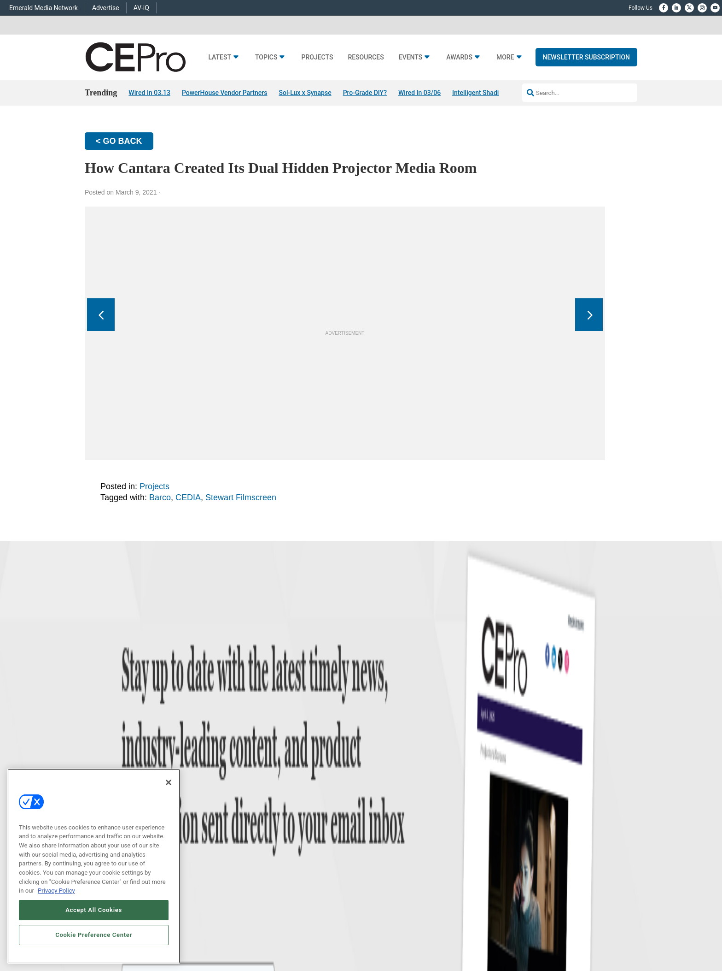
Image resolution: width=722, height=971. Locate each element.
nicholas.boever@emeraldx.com (517, 848)
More (505, 57)
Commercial (258, 794)
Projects (317, 57)
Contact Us (492, 862)
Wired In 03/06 (419, 92)
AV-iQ (141, 8)
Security (252, 840)
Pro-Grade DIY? (365, 92)
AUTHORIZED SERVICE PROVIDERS (330, 936)
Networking (257, 783)
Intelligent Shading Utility (488, 92)
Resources (366, 57)
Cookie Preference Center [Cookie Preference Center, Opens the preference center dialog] (93, 934)
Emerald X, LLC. (570, 922)
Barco (160, 497)
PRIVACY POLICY (611, 936)
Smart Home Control (268, 806)
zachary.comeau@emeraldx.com (518, 814)
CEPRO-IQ (373, 829)
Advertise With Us (382, 783)
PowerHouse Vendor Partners (225, 92)
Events (411, 57)
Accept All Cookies (93, 909)
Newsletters (375, 817)
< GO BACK (119, 141)
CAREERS (270, 936)
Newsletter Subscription (586, 57)
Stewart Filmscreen (240, 497)
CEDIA (188, 497)
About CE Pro (377, 794)
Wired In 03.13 (149, 92)
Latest (219, 57)
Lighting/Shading (264, 829)
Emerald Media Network (43, 8)
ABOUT (245, 936)
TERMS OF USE (567, 936)
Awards (459, 57)
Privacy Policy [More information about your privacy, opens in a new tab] (56, 890)
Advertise (105, 8)
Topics (266, 57)
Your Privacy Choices (498, 936)
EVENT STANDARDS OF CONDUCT (420, 936)
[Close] (168, 782)
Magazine (372, 806)
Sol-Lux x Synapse (305, 92)
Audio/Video (258, 817)
